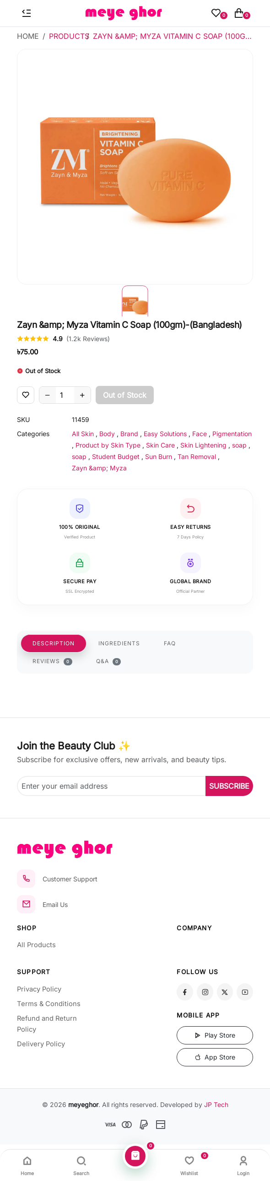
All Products (36, 945)
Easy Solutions (165, 434)
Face (199, 434)
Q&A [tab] (108, 661)
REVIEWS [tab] (52, 661)
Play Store (214, 1035)
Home (28, 36)
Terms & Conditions (49, 1004)
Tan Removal (197, 456)
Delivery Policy (41, 1044)
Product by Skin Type (108, 445)
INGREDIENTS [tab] (119, 643)
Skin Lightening (203, 445)
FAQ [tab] (170, 643)
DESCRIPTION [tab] (53, 643)
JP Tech (216, 1104)
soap (239, 445)
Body (107, 434)
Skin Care (160, 445)
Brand (129, 434)
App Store (214, 1057)
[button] (135, 300)
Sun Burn (158, 456)
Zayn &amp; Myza (99, 468)
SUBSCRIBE (229, 786)
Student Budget (116, 456)
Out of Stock (124, 395)
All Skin (83, 434)
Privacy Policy (39, 989)
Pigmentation (232, 434)
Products (69, 36)
